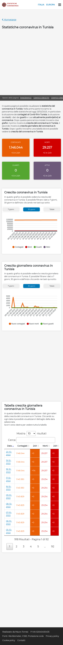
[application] (31, 232)
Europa (50, 4)
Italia (41, 4)
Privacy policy (52, 636)
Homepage (9, 19)
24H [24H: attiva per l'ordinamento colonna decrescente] (35, 446)
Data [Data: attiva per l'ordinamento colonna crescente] (9, 446)
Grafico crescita (41, 98)
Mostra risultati (31, 433)
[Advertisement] (31, 62)
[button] (17, 247)
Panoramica (25, 98)
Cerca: (31, 440)
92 (52, 546)
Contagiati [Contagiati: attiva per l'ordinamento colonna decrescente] (22, 446)
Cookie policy (8, 640)
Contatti (21, 640)
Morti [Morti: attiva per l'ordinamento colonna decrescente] (45, 446)
